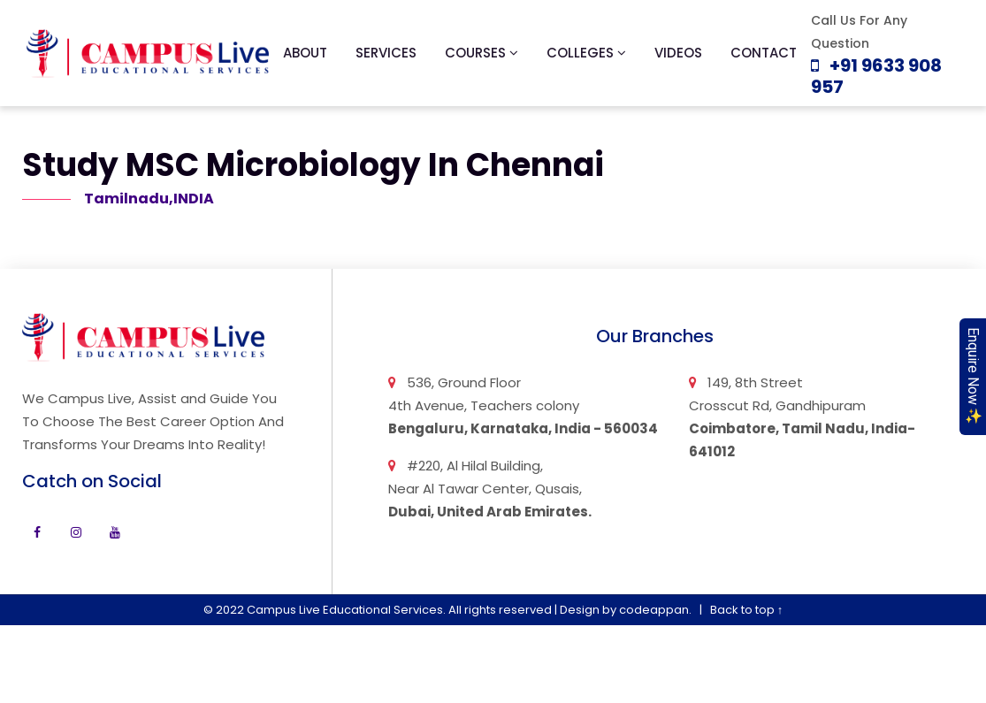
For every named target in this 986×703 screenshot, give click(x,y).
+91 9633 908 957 (876, 76)
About (305, 52)
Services (386, 52)
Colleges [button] (586, 52)
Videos (678, 52)
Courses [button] (481, 52)
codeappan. (655, 609)
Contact (763, 52)
